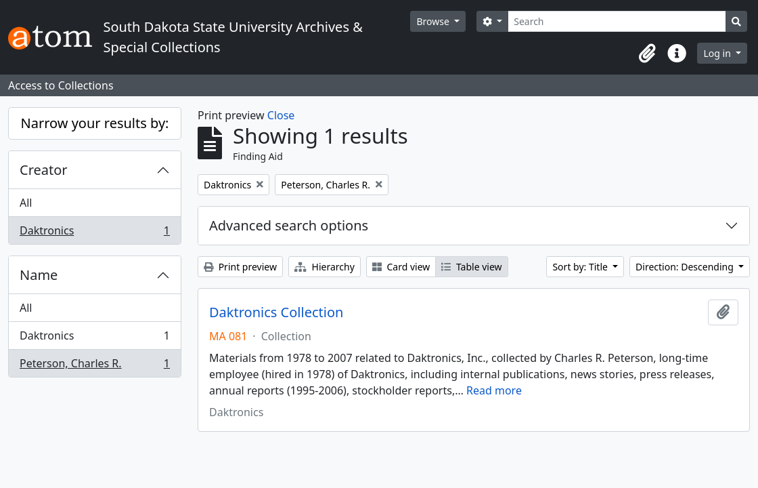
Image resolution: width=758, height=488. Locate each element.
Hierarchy (324, 266)
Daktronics (94, 233)
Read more (494, 390)
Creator (44, 170)
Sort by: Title (581, 266)
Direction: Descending (686, 266)
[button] (647, 53)
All (26, 202)
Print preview (240, 266)
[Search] (617, 21)
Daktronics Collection (276, 312)
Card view (401, 266)
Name (39, 275)
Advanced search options (288, 225)
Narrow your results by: (95, 123)
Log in (718, 53)
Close (281, 115)
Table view (471, 266)
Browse (433, 21)
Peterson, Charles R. (94, 366)
